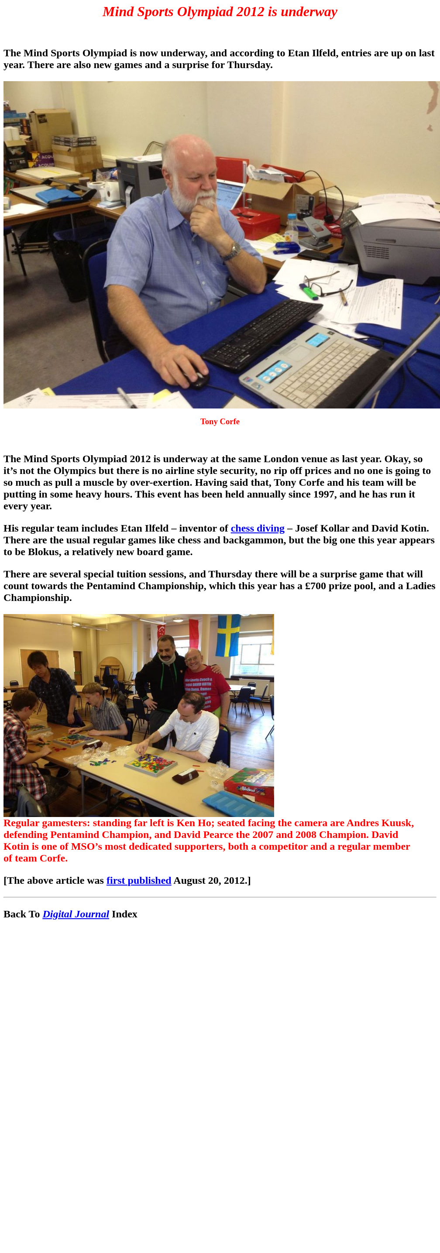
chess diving (258, 528)
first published (139, 880)
